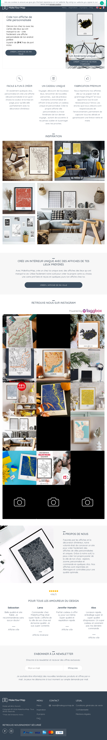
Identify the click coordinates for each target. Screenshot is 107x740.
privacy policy (55, 4)
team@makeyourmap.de (61, 705)
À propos (83, 7)
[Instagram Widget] (85, 311)
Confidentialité (82, 710)
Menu (64, 7)
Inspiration (73, 7)
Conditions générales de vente (89, 705)
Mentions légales (83, 714)
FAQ (91, 7)
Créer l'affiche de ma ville (53, 285)
